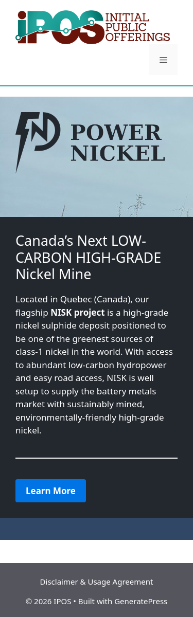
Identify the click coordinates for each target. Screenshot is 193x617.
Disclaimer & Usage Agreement (96, 581)
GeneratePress (140, 601)
